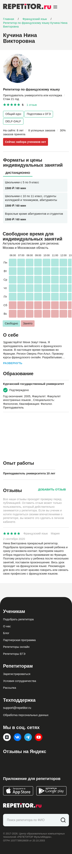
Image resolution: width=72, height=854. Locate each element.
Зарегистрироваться (16, 674)
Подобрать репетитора (18, 619)
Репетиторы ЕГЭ (14, 653)
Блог (6, 633)
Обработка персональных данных (26, 715)
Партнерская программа (19, 640)
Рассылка (9, 687)
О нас (7, 626)
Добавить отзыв (52, 489)
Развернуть (12, 363)
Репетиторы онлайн (16, 646)
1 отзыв (31, 104)
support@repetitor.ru (17, 707)
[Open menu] (55, 7)
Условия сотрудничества (19, 681)
